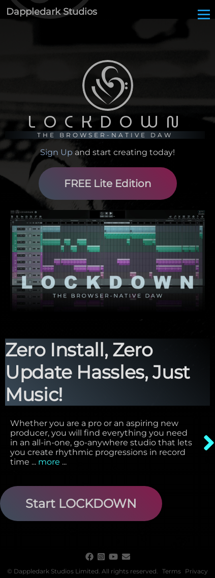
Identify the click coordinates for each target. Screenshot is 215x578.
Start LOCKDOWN (81, 503)
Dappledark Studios (51, 11)
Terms (171, 571)
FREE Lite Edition (107, 183)
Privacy (196, 571)
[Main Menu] (204, 14)
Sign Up (56, 152)
